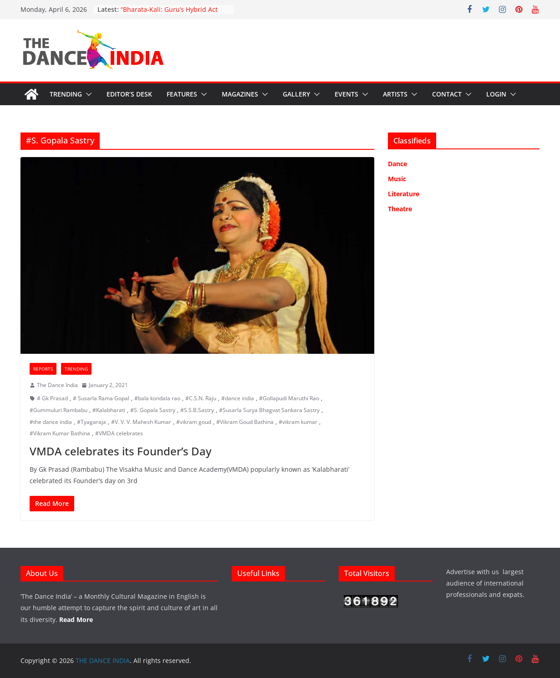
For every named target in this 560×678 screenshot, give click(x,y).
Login (496, 94)
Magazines (240, 94)
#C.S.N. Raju (200, 398)
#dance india (237, 398)
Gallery (296, 94)
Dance (397, 163)
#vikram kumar (298, 422)
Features (182, 94)
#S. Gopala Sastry (152, 410)
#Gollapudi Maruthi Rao (289, 398)
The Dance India (57, 385)
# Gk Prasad (52, 398)
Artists (395, 94)
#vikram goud (193, 422)
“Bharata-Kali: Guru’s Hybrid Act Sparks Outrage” (169, 14)
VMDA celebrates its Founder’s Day (120, 451)
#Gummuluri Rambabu (58, 410)
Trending (66, 94)
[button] (87, 94)
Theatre (400, 208)
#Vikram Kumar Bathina (60, 433)
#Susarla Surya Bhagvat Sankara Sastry (269, 410)
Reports (43, 369)
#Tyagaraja (91, 422)
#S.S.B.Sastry (197, 410)
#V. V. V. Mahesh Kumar (141, 422)
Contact (447, 94)
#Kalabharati (108, 410)
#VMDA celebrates (119, 433)
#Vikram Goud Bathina (245, 422)
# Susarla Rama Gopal (101, 398)
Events (346, 94)
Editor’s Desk (129, 94)
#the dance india (51, 422)
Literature (403, 193)
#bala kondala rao (157, 398)
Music (397, 178)
